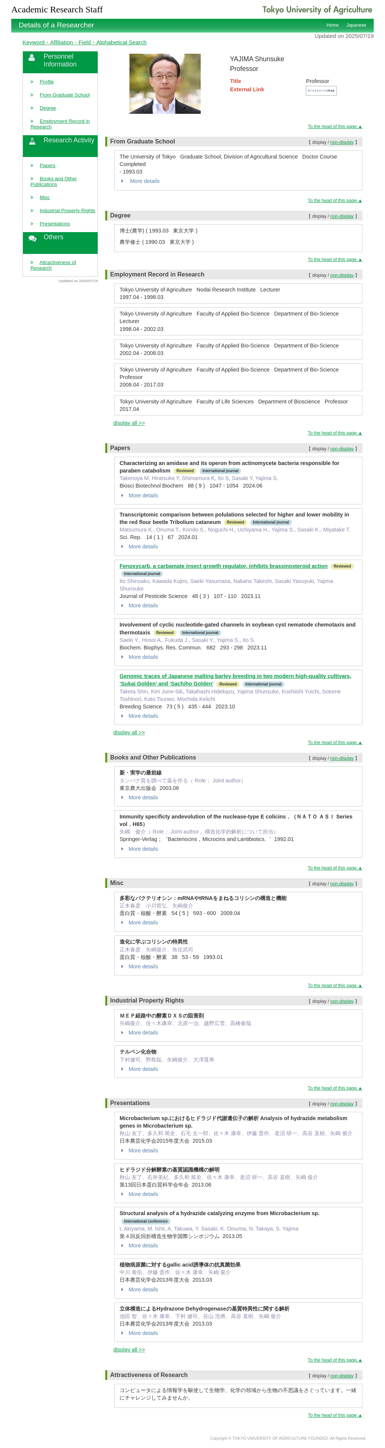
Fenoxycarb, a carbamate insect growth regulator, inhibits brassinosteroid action (223, 566)
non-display (341, 142)
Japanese (356, 25)
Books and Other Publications (53, 181)
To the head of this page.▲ (335, 126)
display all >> (129, 423)
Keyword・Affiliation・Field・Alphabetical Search (85, 42)
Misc (45, 197)
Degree (48, 108)
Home (333, 25)
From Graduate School (65, 95)
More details (139, 181)
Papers (48, 165)
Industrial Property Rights (67, 210)
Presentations (55, 223)
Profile (47, 82)
